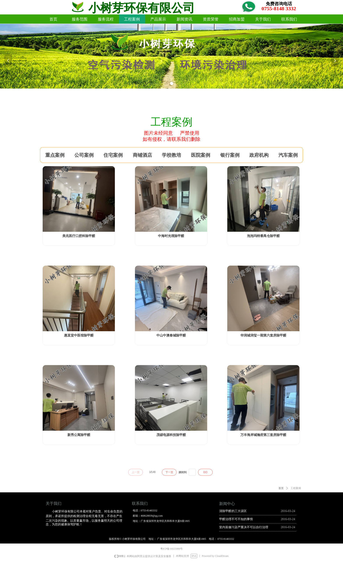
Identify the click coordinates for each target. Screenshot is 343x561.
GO (205, 472)
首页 (281, 488)
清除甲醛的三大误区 (233, 511)
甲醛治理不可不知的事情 (236, 519)
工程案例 (295, 488)
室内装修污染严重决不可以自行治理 (243, 527)
